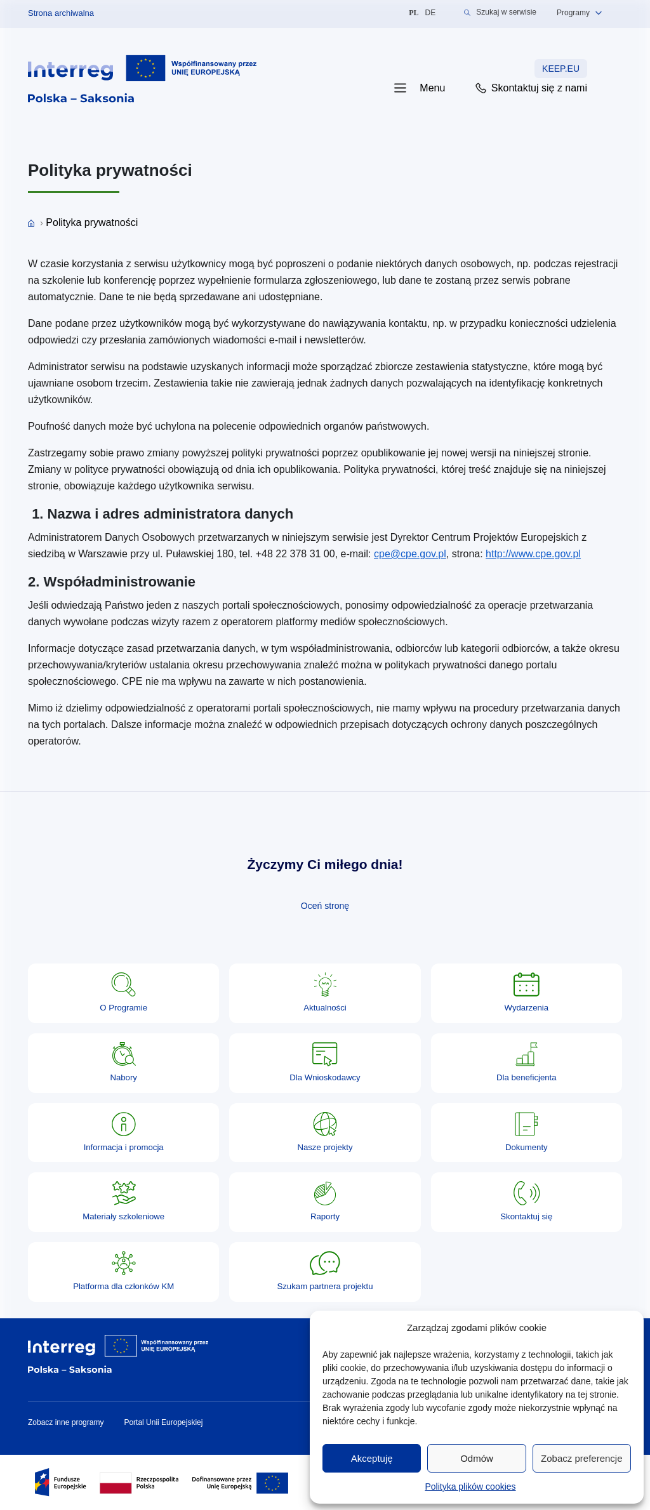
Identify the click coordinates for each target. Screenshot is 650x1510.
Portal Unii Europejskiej (163, 1422)
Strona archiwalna (61, 13)
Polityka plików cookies (470, 1486)
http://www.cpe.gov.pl (533, 553)
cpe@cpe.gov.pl (410, 553)
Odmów (476, 1458)
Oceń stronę (325, 906)
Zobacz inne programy (65, 1422)
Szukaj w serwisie (500, 12)
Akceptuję (372, 1458)
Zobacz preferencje (581, 1458)
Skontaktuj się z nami (530, 88)
